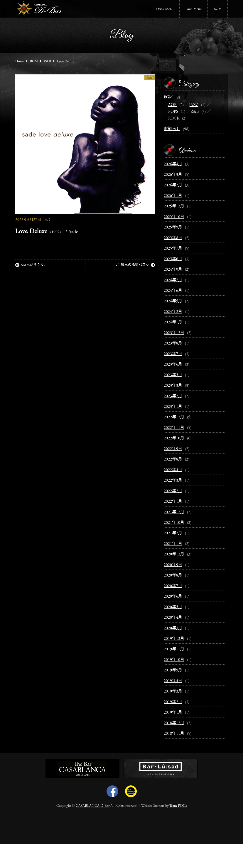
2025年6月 (173, 259)
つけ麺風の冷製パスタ (134, 265)
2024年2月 (173, 312)
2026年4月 (173, 164)
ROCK (173, 119)
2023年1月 (173, 407)
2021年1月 (173, 544)
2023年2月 (173, 396)
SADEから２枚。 (31, 265)
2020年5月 (173, 607)
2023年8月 (173, 344)
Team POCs (178, 806)
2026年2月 (173, 185)
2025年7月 (173, 249)
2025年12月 (174, 206)
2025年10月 (174, 217)
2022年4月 (173, 470)
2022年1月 (173, 502)
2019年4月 (173, 681)
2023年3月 (173, 386)
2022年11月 (174, 428)
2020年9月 (173, 565)
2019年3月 (173, 692)
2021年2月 (173, 533)
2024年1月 (173, 322)
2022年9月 (173, 449)
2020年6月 (173, 597)
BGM (218, 9)
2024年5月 (173, 301)
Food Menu (193, 9)
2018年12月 (174, 723)
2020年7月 (173, 586)
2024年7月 (173, 280)
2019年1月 (173, 713)
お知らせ (172, 129)
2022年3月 (173, 481)
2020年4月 (173, 618)
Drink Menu (164, 9)
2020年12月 (174, 555)
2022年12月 (174, 417)
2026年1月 (173, 196)
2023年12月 (174, 333)
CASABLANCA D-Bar (92, 806)
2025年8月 (173, 238)
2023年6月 (173, 365)
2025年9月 (173, 228)
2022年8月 (173, 460)
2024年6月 (173, 291)
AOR (172, 105)
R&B (150, 77)
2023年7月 (173, 354)
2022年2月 (173, 491)
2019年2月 (173, 702)
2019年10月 (174, 660)
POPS (173, 112)
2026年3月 (173, 175)
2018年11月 (174, 734)
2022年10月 (174, 439)
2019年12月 (174, 639)
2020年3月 (173, 628)
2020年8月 (173, 576)
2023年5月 (173, 375)
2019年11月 (174, 649)
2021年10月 (174, 523)
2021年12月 (174, 512)
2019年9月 (173, 671)
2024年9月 (173, 270)
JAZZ (193, 105)
